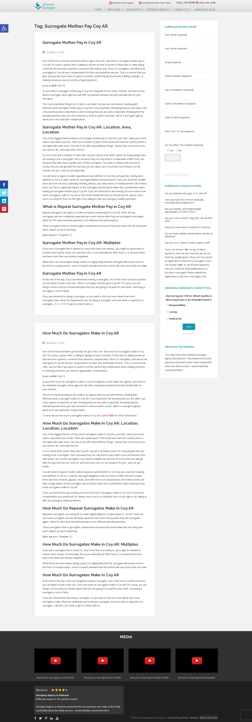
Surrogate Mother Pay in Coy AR (72, 42)
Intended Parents (157, 9)
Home (98, 9)
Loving (173, 311)
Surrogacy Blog (204, 9)
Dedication (175, 318)
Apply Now (113, 9)
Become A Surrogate (118, 2)
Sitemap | (197, 717)
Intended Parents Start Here (151, 2)
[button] (4, 28)
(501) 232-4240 (205, 2)
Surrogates (133, 9)
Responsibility (177, 305)
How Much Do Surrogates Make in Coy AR (81, 333)
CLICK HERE (60, 303)
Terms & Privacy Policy (177, 174)
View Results (188, 333)
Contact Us (181, 9)
